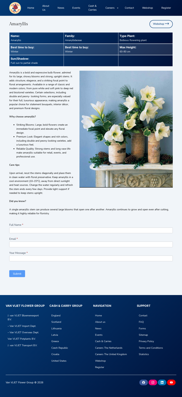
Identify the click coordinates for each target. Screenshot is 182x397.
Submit (17, 273)
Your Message (18, 253)
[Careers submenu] (117, 8)
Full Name (16, 225)
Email (13, 239)
